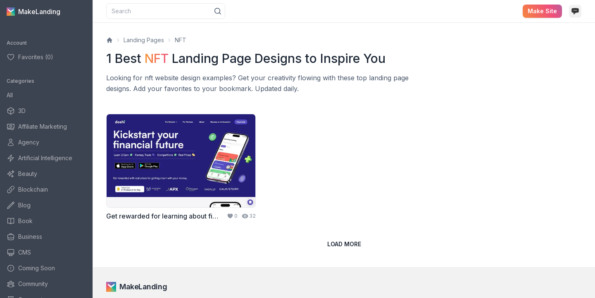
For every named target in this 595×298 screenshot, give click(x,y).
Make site (542, 10)
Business (24, 237)
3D (16, 111)
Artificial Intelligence (39, 158)
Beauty (22, 174)
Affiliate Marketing (37, 127)
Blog (19, 205)
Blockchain (27, 189)
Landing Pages (144, 39)
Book (20, 221)
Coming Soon (31, 268)
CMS (19, 252)
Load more (344, 244)
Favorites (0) (30, 57)
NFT (180, 39)
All (10, 95)
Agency (23, 142)
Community (27, 284)
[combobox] (165, 11)
